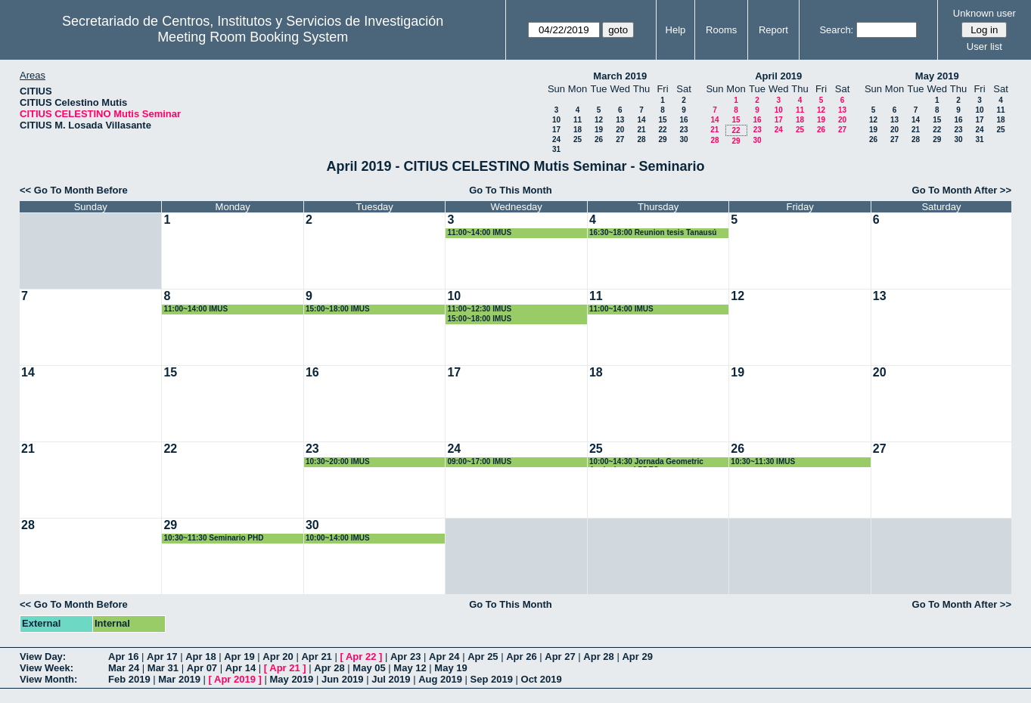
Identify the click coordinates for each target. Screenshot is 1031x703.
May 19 (450, 668)
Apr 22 (361, 656)
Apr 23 (405, 656)
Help (676, 30)
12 (599, 120)
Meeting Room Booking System (252, 37)
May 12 (409, 668)
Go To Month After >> (961, 190)
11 (577, 120)
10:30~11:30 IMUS (763, 461)
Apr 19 (239, 656)
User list (984, 46)
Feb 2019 (129, 679)
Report (773, 30)
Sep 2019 (491, 679)
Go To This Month (510, 190)
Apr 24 (444, 656)
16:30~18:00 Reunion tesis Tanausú (653, 232)
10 (556, 120)
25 (577, 139)
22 (662, 129)
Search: (836, 30)
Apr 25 (482, 656)
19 (599, 129)
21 (641, 129)
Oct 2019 (541, 679)
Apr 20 (277, 656)
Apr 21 (316, 656)
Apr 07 (202, 668)
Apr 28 (598, 656)
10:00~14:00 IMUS (338, 538)
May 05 (368, 668)
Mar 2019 (179, 679)
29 (662, 139)
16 (683, 120)
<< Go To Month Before (74, 190)
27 (620, 139)
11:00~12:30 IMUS (479, 309)
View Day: (43, 656)
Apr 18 (200, 656)
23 (683, 129)
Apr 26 (521, 656)
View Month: (48, 679)
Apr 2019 (235, 679)
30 (683, 139)
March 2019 (620, 76)
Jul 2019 (390, 679)
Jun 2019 (342, 679)
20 (620, 129)
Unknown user (984, 13)
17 (556, 129)
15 (662, 120)
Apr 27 (560, 656)
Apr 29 (637, 656)
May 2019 (937, 76)
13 (620, 120)
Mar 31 (163, 668)
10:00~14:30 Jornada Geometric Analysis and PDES (646, 462)
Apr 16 (123, 656)
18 (577, 129)
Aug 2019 (440, 679)
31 (556, 149)
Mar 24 (123, 668)
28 (641, 139)
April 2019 (778, 76)
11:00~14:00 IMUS (479, 232)
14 (641, 120)
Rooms (721, 30)
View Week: (46, 668)
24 (556, 139)
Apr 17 (162, 656)
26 (599, 139)
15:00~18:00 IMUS (338, 309)
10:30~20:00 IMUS (338, 461)
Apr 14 (240, 668)
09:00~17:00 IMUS (479, 461)
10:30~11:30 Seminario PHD (213, 538)
